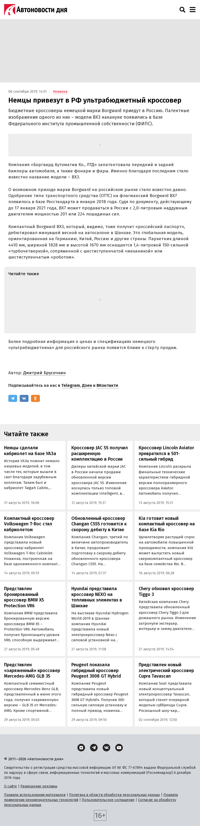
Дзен (87, 385)
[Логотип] (35, 9)
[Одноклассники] (35, 398)
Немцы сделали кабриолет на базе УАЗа (30, 450)
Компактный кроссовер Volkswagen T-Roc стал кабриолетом (29, 524)
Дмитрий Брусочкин (44, 372)
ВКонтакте (107, 385)
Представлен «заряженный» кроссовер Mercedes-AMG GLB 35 (32, 670)
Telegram (70, 385)
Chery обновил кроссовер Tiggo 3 (166, 591)
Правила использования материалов (35, 795)
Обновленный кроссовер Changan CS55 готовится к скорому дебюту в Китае (99, 524)
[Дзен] (81, 747)
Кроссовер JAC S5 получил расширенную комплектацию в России (99, 453)
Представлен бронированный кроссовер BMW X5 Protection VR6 (24, 597)
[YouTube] (119, 747)
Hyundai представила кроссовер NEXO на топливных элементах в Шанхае (96, 597)
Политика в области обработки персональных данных (114, 795)
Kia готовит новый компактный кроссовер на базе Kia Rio (167, 524)
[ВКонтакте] (24, 398)
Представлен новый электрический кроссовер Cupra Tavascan (166, 670)
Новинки (60, 91)
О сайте (10, 786)
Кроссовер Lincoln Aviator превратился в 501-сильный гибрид (166, 453)
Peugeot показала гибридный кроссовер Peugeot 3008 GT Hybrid (96, 670)
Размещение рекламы (38, 786)
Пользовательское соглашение (108, 800)
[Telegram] (12, 398)
